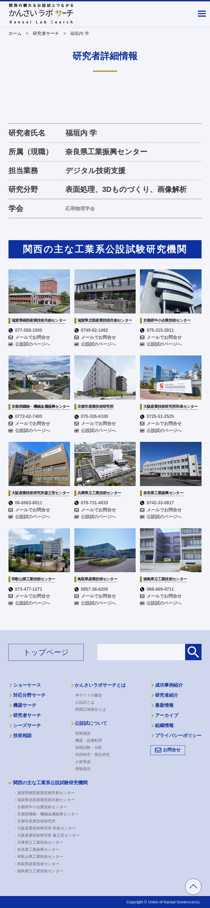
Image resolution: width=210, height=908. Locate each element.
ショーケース (27, 685)
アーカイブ (166, 715)
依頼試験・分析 (88, 747)
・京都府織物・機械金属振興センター (45, 814)
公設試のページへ (29, 344)
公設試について (91, 723)
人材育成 (83, 761)
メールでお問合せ (29, 337)
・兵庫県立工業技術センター (38, 842)
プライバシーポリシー (178, 735)
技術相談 (22, 735)
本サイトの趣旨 (88, 695)
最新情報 (164, 705)
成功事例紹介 (169, 685)
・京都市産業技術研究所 (34, 821)
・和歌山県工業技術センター (38, 856)
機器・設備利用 (88, 740)
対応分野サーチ (29, 695)
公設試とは (84, 702)
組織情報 (164, 725)
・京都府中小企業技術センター (40, 807)
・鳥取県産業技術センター (36, 864)
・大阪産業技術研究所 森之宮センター (46, 835)
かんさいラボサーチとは (100, 685)
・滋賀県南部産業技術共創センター (44, 793)
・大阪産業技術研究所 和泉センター (44, 828)
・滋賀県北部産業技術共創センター (44, 800)
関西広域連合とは (90, 709)
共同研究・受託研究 (92, 754)
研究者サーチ (27, 715)
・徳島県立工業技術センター (38, 871)
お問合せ (171, 749)
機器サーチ (24, 705)
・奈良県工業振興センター (36, 849)
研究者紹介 (166, 695)
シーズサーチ (27, 725)
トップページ (46, 652)
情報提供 (83, 769)
